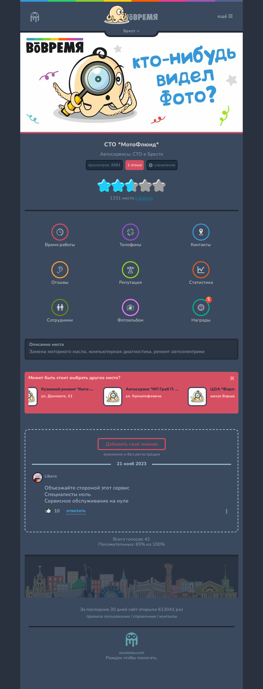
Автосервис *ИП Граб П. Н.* (153, 389)
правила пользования (108, 616)
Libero (51, 476)
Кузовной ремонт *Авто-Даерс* (69, 389)
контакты (168, 616)
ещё (225, 16)
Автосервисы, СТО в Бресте (131, 154)
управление (162, 165)
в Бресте (144, 198)
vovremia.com (131, 652)
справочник (144, 616)
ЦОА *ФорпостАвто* (232, 389)
